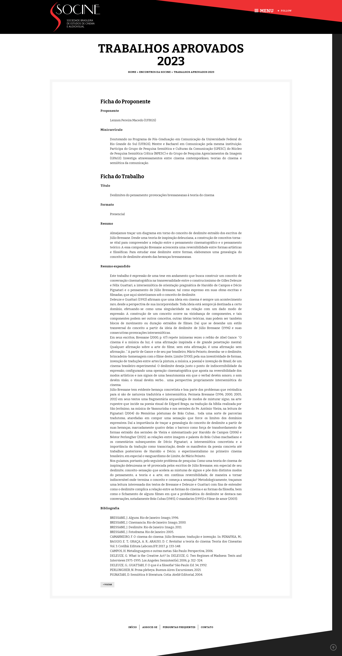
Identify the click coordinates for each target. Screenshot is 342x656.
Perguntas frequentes (179, 627)
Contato (207, 627)
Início (132, 627)
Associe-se (149, 627)
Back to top (333, 647)
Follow (285, 10)
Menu (264, 10)
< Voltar (107, 584)
